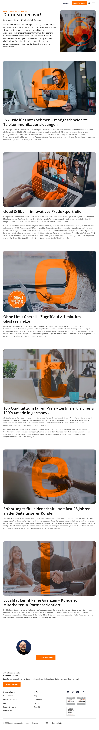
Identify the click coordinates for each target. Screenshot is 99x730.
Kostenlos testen (79, 3)
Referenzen (7, 710)
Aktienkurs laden (12, 684)
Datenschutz (57, 723)
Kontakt (66, 3)
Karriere (6, 703)
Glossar (37, 703)
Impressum (36, 723)
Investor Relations (10, 699)
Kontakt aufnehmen (46, 657)
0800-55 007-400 (66, 657)
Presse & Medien (9, 707)
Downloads (38, 699)
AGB (46, 723)
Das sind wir (8, 696)
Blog (35, 696)
